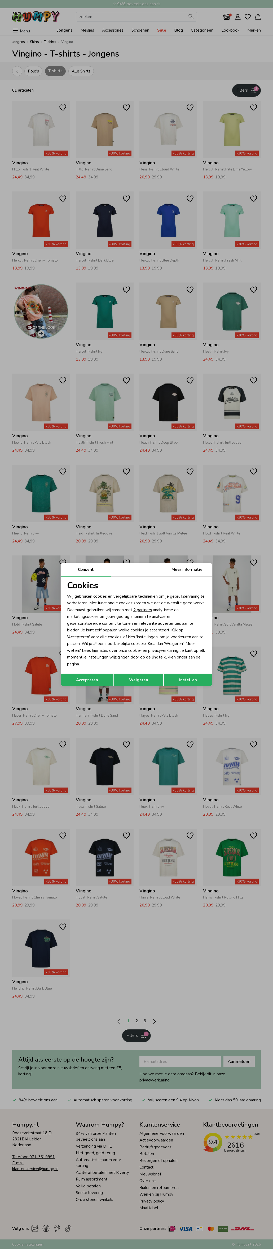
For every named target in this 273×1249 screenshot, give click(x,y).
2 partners (142, 610)
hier (95, 650)
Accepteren (87, 680)
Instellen (188, 680)
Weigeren (138, 680)
